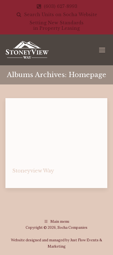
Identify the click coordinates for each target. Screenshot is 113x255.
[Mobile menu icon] (102, 50)
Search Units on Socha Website (56, 14)
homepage (21, 179)
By (51, 179)
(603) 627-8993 (56, 6)
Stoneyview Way (33, 171)
